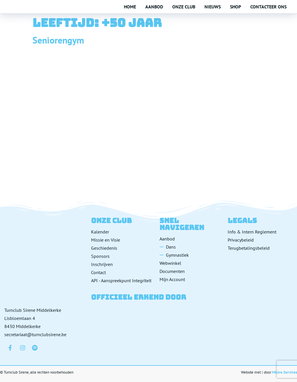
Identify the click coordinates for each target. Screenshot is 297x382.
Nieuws (212, 7)
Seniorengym (58, 40)
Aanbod (154, 7)
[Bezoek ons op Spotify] (35, 348)
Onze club (183, 7)
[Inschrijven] (123, 264)
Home (130, 7)
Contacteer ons (268, 7)
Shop (235, 7)
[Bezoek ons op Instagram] (22, 348)
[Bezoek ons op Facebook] (10, 348)
